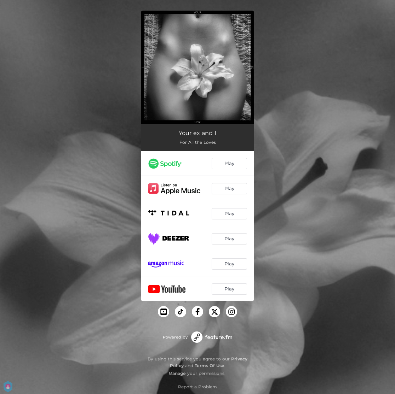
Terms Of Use (209, 365)
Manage (177, 373)
